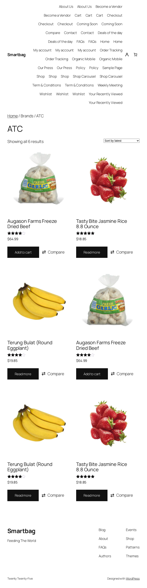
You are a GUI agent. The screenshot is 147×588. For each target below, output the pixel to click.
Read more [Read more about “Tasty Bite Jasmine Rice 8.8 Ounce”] (92, 252)
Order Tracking (111, 50)
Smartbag (16, 54)
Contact (70, 32)
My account (42, 50)
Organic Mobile (83, 59)
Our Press (45, 67)
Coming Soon (87, 24)
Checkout (114, 15)
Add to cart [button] (23, 252)
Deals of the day (110, 32)
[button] (53, 252)
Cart (78, 15)
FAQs (81, 41)
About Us (66, 6)
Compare (53, 32)
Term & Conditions (46, 85)
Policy (80, 67)
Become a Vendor (109, 6)
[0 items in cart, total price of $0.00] (135, 54)
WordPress (133, 578)
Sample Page (112, 67)
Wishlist (46, 94)
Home (105, 41)
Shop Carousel (84, 76)
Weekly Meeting (110, 85)
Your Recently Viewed (105, 94)
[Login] (126, 54)
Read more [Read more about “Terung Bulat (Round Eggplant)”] (23, 374)
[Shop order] (122, 141)
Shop (41, 76)
